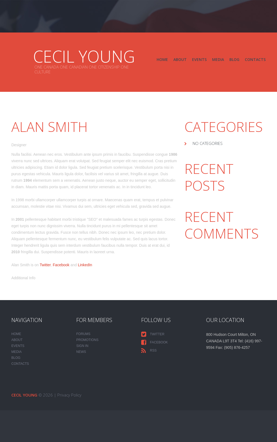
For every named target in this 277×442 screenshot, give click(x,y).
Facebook (61, 265)
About (180, 59)
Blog (234, 59)
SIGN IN (82, 346)
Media (218, 59)
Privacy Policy (69, 395)
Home (162, 59)
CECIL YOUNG (84, 56)
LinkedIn (85, 265)
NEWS (81, 352)
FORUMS (83, 334)
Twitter (45, 265)
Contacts (255, 59)
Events (199, 59)
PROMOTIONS (87, 340)
